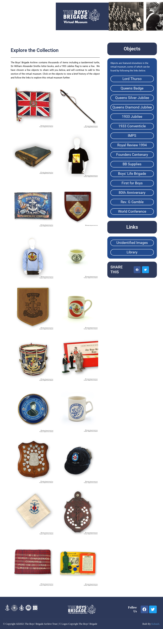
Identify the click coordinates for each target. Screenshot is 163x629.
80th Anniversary (132, 193)
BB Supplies (132, 164)
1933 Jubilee (132, 117)
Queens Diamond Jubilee (132, 107)
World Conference (132, 211)
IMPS (132, 136)
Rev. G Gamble (132, 202)
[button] (137, 269)
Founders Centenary (132, 155)
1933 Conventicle (132, 126)
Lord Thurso (132, 79)
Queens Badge (132, 88)
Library (132, 252)
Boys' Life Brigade (132, 174)
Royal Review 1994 (132, 145)
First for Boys (132, 183)
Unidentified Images (132, 243)
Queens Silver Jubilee (132, 98)
